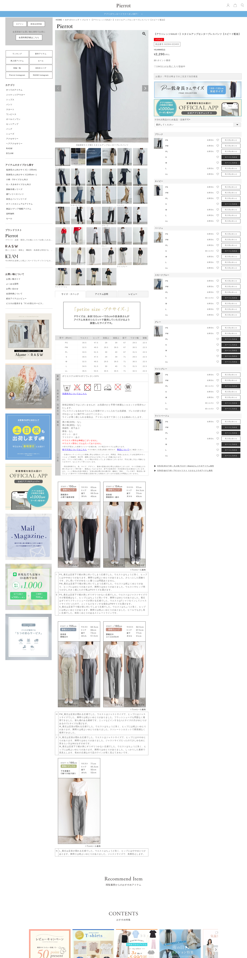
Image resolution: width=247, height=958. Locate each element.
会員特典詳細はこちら (29, 37)
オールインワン (13, 119)
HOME (59, 20)
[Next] (215, 949)
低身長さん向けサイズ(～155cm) (21, 170)
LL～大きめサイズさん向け (18, 184)
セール (41, 61)
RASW (9, 148)
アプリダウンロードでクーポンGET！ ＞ (123, 14)
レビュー (133, 294)
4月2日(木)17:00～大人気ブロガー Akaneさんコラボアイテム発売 (185, 466)
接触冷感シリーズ (14, 189)
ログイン (20, 24)
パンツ (9, 104)
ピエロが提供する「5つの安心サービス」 (25, 303)
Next (145, 88)
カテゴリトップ (72, 20)
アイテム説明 (101, 294)
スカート (10, 109)
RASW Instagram (41, 75)
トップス (10, 100)
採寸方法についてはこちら (74, 449)
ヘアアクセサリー (14, 144)
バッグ (9, 129)
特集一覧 (17, 68)
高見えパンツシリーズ (16, 199)
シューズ (10, 134)
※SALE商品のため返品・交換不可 (173, 119)
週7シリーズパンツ (15, 194)
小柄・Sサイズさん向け (17, 179)
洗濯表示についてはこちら (74, 394)
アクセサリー (12, 139)
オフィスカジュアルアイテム (19, 204)
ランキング (17, 54)
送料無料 (10, 214)
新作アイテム (40, 54)
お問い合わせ (12, 289)
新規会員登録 (36, 24)
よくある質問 (12, 284)
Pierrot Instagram (17, 75)
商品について (123, 449)
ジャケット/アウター (15, 95)
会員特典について (14, 294)
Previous (58, 88)
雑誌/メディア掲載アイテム (18, 209)
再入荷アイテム (17, 61)
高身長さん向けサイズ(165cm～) (21, 175)
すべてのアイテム (14, 90)
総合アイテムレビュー (16, 298)
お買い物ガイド (13, 279)
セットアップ (12, 124)
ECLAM (9, 153)
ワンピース (11, 114)
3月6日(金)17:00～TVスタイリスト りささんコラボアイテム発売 (185, 470)
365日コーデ (40, 68)
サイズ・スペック (70, 294)
